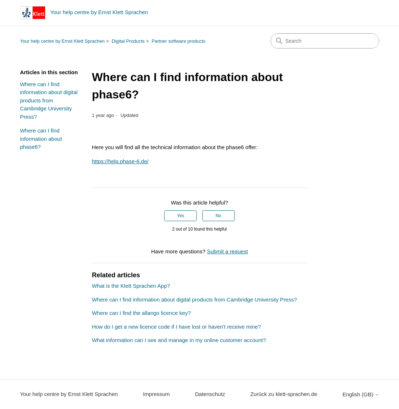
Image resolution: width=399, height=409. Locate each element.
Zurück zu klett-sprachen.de (283, 394)
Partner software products (178, 41)
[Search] (325, 41)
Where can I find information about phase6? (41, 138)
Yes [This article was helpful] (180, 215)
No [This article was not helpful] (218, 215)
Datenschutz (210, 394)
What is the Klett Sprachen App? (131, 286)
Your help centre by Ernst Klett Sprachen (62, 41)
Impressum (156, 394)
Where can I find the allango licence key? (141, 313)
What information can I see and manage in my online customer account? (179, 340)
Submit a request (227, 251)
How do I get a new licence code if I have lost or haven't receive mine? (176, 327)
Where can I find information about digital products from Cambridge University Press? (48, 100)
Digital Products (128, 41)
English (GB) (361, 394)
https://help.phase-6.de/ (120, 161)
